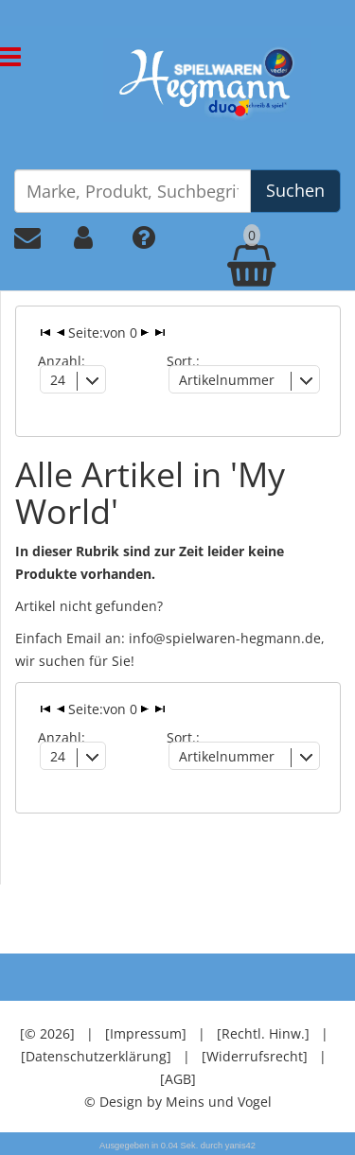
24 (57, 380)
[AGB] (178, 1079)
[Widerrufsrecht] (255, 1056)
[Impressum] (145, 1033)
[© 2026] (47, 1033)
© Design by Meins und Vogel (178, 1102)
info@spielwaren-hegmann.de (225, 638)
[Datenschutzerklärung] (96, 1056)
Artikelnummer (227, 380)
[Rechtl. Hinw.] (263, 1033)
